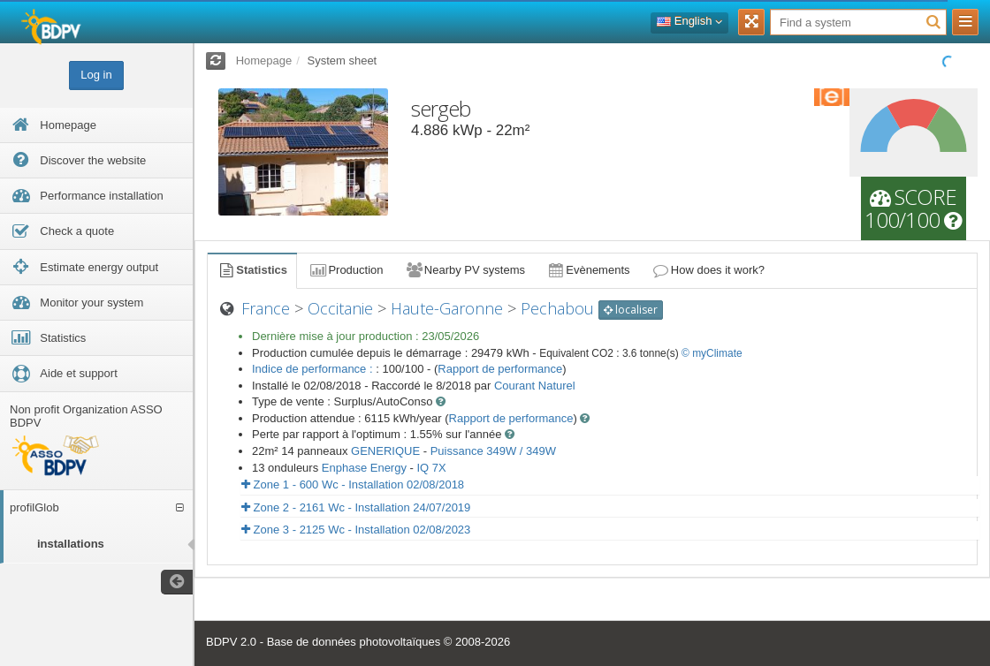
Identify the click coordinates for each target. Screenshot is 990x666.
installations (70, 543)
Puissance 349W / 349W (493, 451)
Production (345, 269)
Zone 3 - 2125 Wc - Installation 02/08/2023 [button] (355, 529)
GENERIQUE (385, 451)
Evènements (588, 269)
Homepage (264, 60)
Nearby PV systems (465, 269)
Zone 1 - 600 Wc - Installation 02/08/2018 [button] (352, 484)
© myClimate (712, 353)
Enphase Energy (364, 467)
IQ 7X (431, 467)
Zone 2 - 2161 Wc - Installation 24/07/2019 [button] (355, 507)
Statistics (252, 269)
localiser (631, 309)
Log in (95, 74)
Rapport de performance (500, 368)
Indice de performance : (314, 368)
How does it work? (708, 269)
